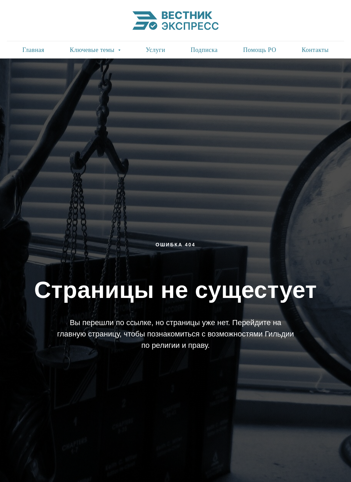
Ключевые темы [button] (93, 49)
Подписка (204, 49)
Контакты (315, 49)
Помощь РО (259, 49)
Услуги (156, 49)
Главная (33, 49)
